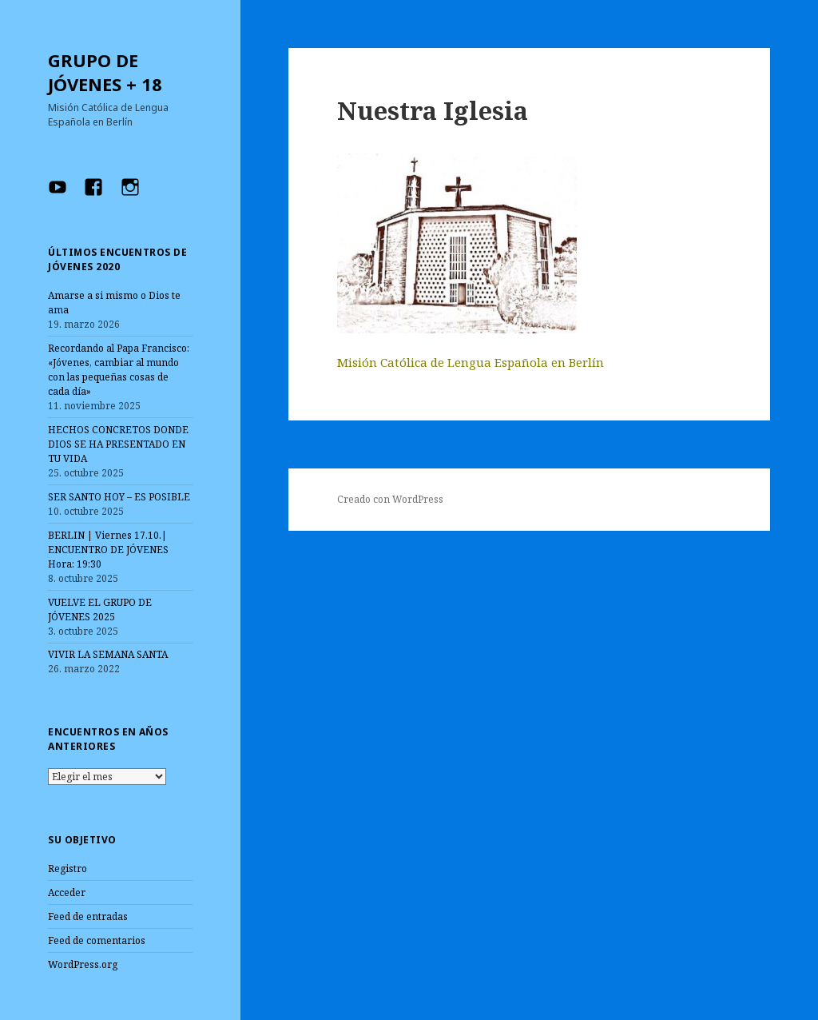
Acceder (66, 892)
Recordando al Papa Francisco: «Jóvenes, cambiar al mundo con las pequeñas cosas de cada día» (118, 369)
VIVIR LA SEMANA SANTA (108, 654)
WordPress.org (82, 964)
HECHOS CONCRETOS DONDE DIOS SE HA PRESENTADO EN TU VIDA (118, 444)
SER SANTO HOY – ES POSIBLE (119, 497)
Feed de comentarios (96, 940)
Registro (67, 868)
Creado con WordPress (390, 499)
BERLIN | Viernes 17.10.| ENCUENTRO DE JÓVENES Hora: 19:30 (108, 549)
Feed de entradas (88, 916)
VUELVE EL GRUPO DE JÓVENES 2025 (100, 610)
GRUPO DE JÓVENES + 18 (105, 72)
